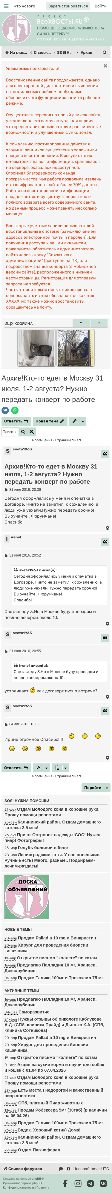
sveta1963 (22, 449)
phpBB (36, 1179)
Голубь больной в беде (43, 847)
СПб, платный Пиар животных (50, 1103)
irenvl (16, 537)
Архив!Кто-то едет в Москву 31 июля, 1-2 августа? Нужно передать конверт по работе (52, 388)
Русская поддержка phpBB (22, 1183)
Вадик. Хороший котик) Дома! (49, 1130)
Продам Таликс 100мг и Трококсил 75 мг (60, 977)
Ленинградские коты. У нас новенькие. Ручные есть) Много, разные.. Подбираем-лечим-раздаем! (52, 860)
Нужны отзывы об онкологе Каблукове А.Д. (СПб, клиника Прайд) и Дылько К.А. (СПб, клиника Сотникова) (54, 1025)
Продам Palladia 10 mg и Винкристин (57, 1037)
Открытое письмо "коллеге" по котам (57, 957)
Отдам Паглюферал (39, 1150)
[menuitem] (24, 6)
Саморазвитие (34, 1012)
